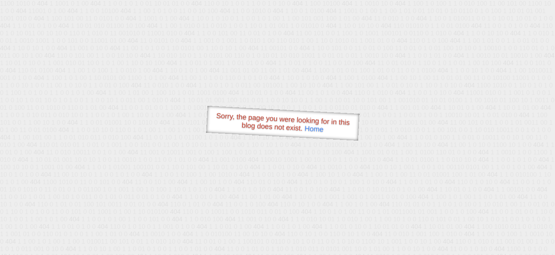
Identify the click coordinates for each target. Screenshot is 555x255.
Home (314, 128)
